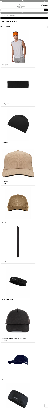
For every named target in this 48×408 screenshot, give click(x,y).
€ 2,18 (27, 54)
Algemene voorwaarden (28, 397)
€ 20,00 (4, 361)
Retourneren (2, 398)
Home (1, 15)
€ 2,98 (4, 82)
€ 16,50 (27, 278)
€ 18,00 (4, 334)
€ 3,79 (27, 82)
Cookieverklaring (27, 398)
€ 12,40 (27, 166)
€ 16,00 (4, 250)
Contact (1, 397)
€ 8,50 (4, 137)
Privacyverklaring (27, 400)
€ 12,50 (4, 194)
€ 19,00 (27, 334)
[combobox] (22, 10)
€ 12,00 (4, 166)
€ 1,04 (4, 54)
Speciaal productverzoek (24, 12)
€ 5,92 (27, 109)
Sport (5, 15)
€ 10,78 (27, 139)
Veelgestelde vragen (27, 382)
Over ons (25, 381)
